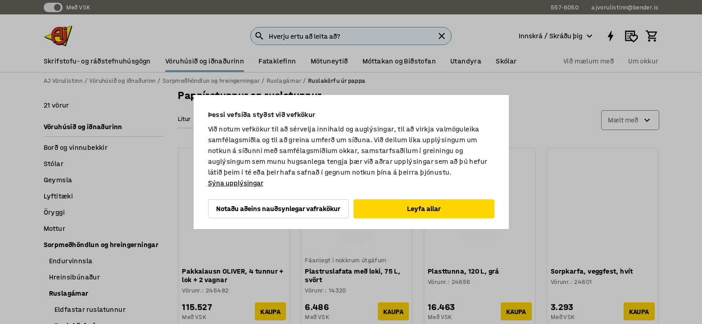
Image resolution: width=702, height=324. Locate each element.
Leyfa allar (424, 208)
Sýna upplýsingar (235, 183)
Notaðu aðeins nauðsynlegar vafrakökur (278, 208)
